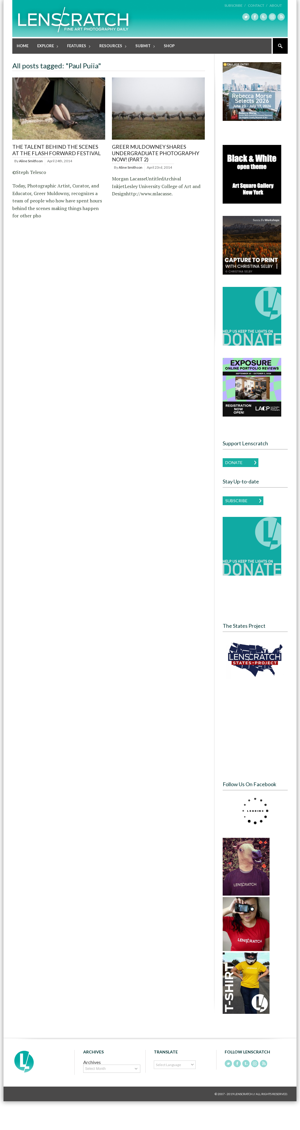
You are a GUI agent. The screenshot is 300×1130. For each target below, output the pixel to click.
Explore (46, 46)
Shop (169, 45)
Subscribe (236, 500)
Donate (234, 462)
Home (22, 45)
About (276, 5)
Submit (143, 46)
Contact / (257, 5)
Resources (111, 46)
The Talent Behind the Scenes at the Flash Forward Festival (56, 149)
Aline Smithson (31, 161)
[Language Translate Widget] (175, 1064)
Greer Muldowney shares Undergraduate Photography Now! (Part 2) (155, 153)
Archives (92, 1062)
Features (77, 46)
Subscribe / (235, 5)
